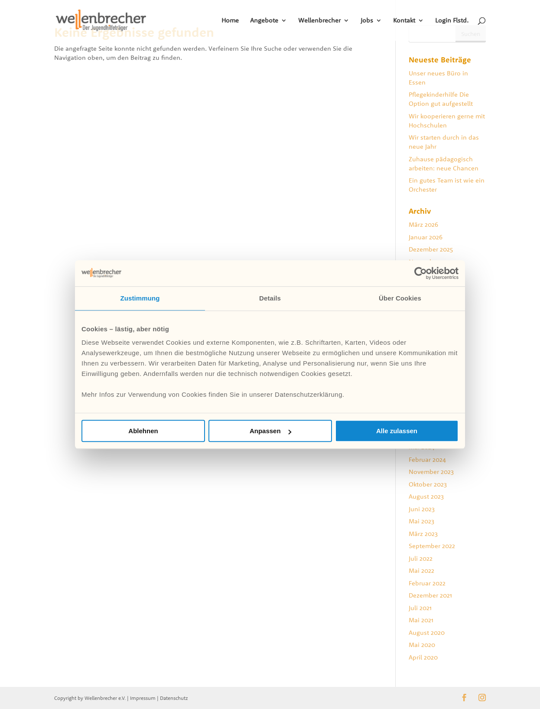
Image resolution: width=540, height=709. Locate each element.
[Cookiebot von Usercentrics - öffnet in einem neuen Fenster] (421, 273)
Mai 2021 (421, 620)
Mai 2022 (421, 570)
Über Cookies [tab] (400, 298)
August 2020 (427, 632)
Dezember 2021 (430, 595)
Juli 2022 (421, 558)
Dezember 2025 (431, 249)
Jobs (367, 20)
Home (230, 20)
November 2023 (431, 471)
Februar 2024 (427, 459)
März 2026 (423, 224)
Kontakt (404, 20)
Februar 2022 (427, 583)
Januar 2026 (425, 237)
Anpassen (270, 431)
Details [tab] (270, 298)
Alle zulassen (396, 431)
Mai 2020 (422, 644)
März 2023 (423, 533)
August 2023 (426, 496)
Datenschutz (174, 698)
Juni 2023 (422, 509)
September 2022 (432, 546)
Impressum (143, 698)
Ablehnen (143, 431)
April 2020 (423, 657)
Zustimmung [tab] (140, 298)
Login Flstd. (451, 20)
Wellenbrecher (319, 20)
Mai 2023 (421, 521)
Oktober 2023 (428, 484)
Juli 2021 (420, 608)
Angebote (264, 20)
